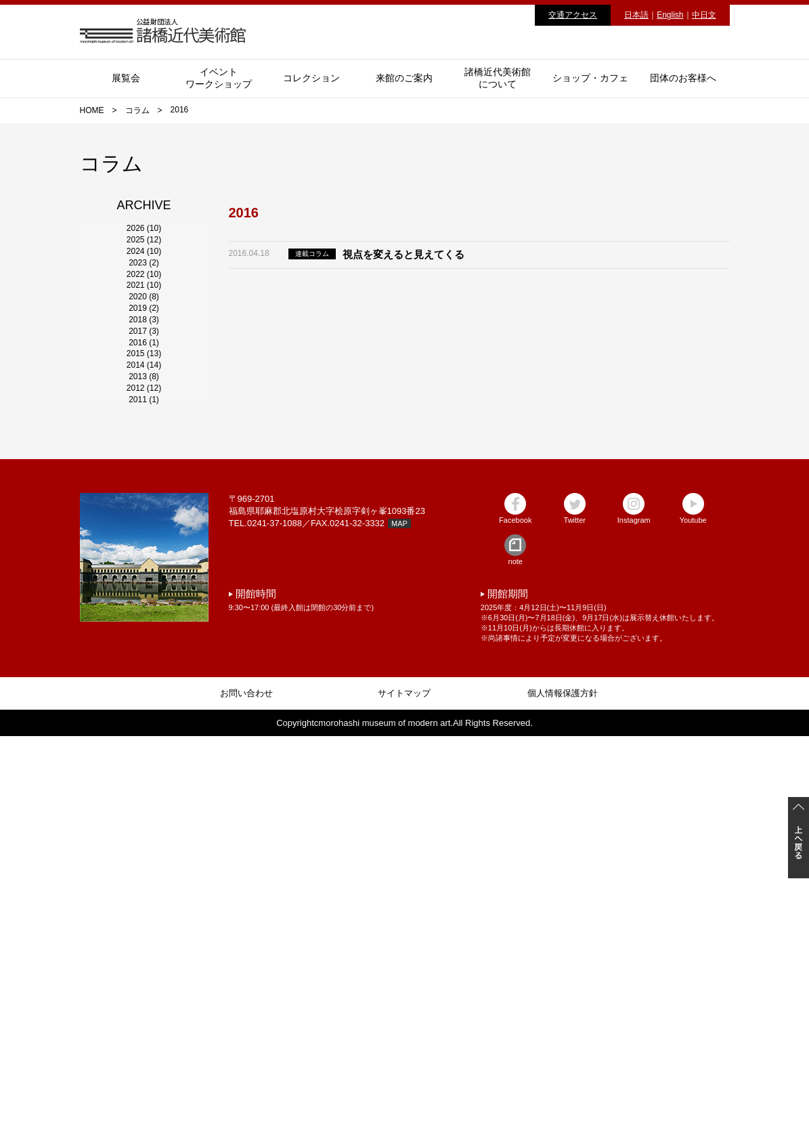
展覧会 (126, 77)
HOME (92, 110)
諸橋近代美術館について (497, 77)
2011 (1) (144, 789)
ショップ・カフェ (590, 77)
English (670, 15)
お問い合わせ (246, 1096)
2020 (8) (144, 460)
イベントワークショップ (218, 77)
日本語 (636, 15)
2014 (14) (144, 680)
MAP (399, 926)
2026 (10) (144, 241)
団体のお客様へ (683, 77)
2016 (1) (144, 606)
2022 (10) (144, 387)
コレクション (311, 77)
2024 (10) (144, 314)
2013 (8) (144, 716)
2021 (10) (144, 424)
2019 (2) (144, 497)
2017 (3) (144, 570)
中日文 (704, 15)
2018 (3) (144, 533)
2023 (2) (144, 351)
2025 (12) (144, 277)
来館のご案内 (404, 77)
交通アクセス (572, 15)
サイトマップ (404, 1096)
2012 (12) (144, 753)
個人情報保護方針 (562, 1096)
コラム (137, 110)
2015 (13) (144, 643)
